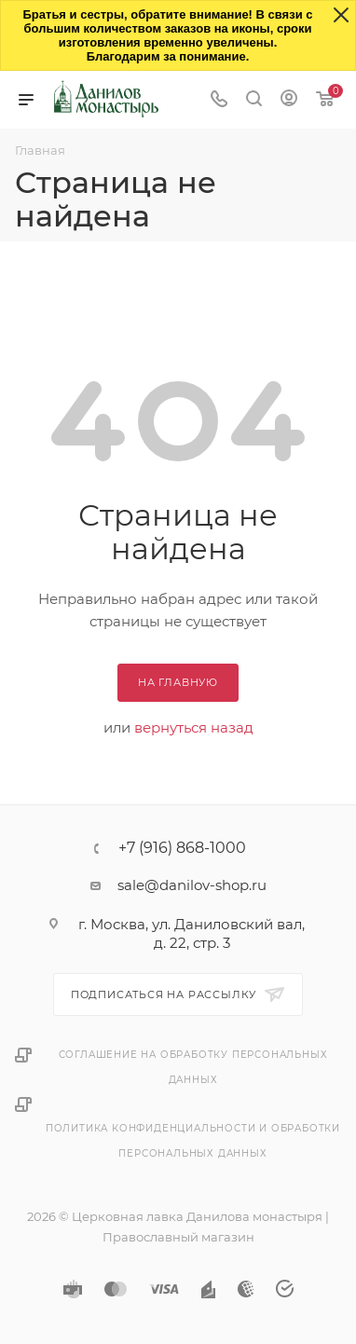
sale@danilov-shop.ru (192, 885)
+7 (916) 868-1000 (182, 848)
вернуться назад (193, 727)
